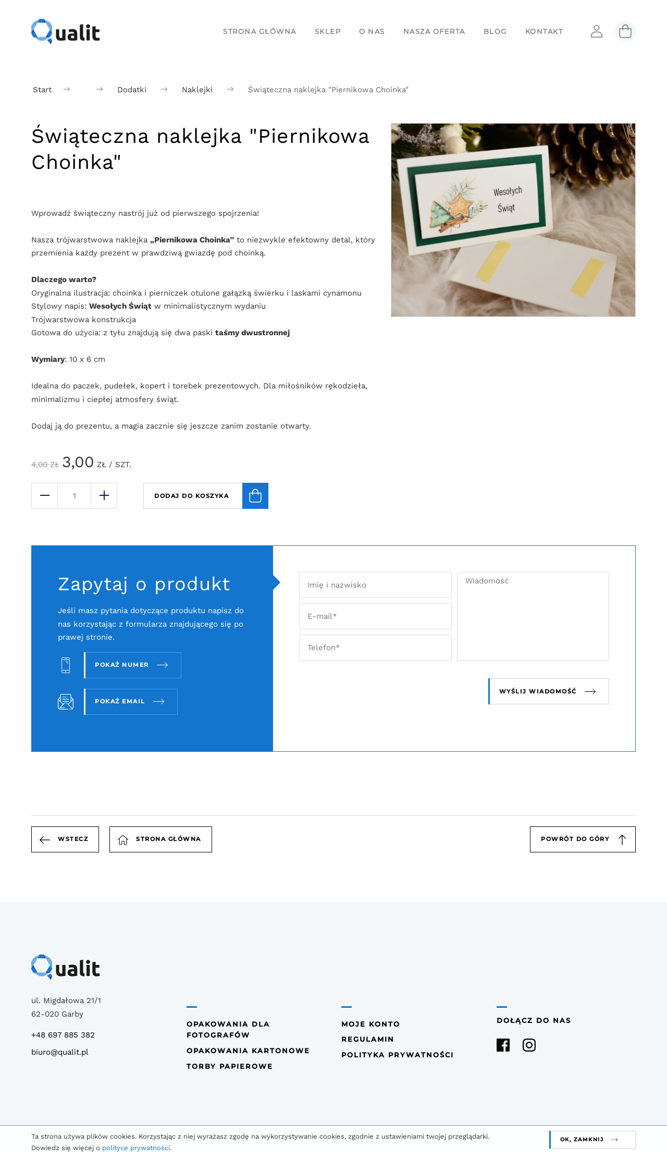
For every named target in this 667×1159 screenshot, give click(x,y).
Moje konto (370, 1024)
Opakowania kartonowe (248, 1051)
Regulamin (367, 1039)
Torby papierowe (230, 1066)
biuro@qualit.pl (60, 1052)
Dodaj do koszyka (211, 496)
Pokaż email (120, 701)
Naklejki (197, 89)
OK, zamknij (582, 1139)
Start (42, 89)
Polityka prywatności (397, 1055)
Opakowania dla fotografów (228, 1030)
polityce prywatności (136, 1148)
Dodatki (131, 89)
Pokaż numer (122, 664)
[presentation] (398, 691)
